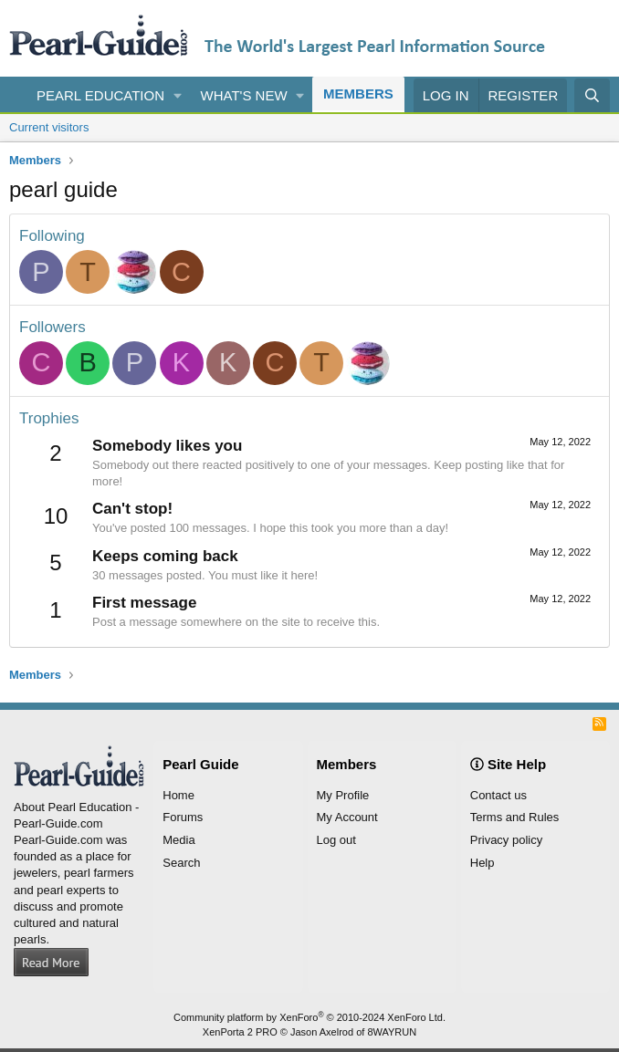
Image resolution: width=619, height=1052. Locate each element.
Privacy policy (506, 840)
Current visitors (49, 127)
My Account (347, 817)
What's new (244, 95)
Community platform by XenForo (309, 1017)
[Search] (592, 95)
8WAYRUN (391, 1031)
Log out (336, 840)
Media (178, 840)
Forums (183, 817)
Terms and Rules (515, 817)
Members (358, 93)
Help (482, 863)
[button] (178, 95)
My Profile (343, 795)
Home (178, 795)
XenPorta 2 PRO (240, 1031)
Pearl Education (100, 95)
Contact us (498, 795)
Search (181, 863)
